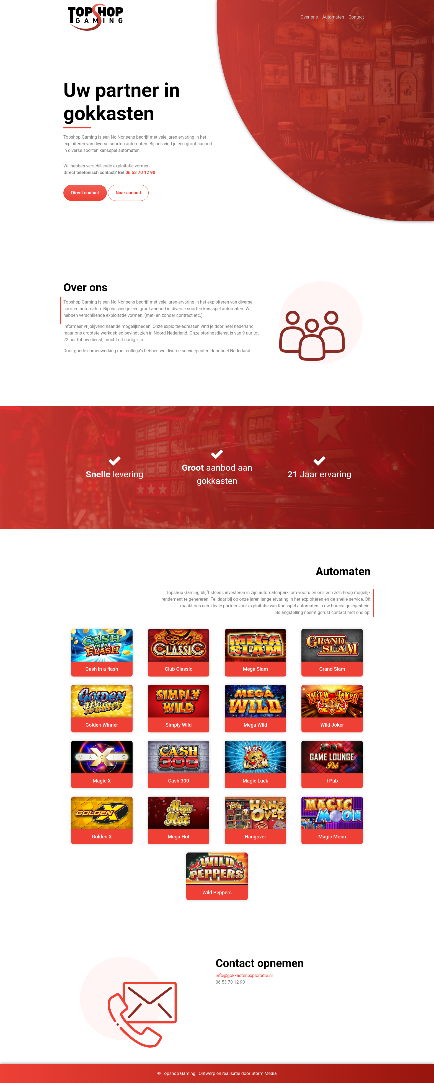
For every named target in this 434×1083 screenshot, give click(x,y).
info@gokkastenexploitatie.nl (244, 975)
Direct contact (85, 192)
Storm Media (264, 1073)
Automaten (333, 17)
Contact (356, 17)
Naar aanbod (128, 192)
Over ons (309, 17)
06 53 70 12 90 (140, 172)
